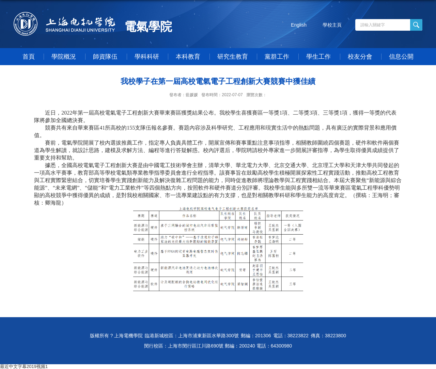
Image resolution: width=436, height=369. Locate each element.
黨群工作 (277, 56)
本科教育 (188, 56)
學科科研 (147, 56)
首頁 (28, 56)
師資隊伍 (105, 56)
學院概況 (63, 56)
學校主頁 (332, 25)
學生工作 (318, 56)
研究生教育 (232, 56)
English (299, 25)
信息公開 (401, 56)
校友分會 (360, 56)
